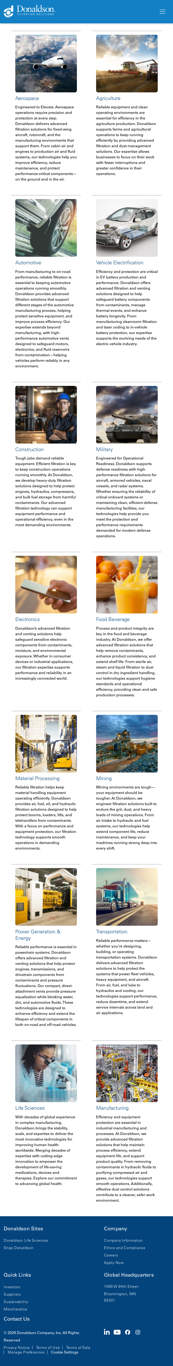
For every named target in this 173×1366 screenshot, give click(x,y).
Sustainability (16, 1301)
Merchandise (15, 1309)
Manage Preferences (26, 1352)
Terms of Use (48, 1347)
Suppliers (12, 1294)
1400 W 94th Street (121, 1286)
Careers (111, 1255)
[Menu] (162, 12)
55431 (109, 1300)
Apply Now (114, 1262)
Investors (12, 1287)
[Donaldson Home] (79, 11)
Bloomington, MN (120, 1293)
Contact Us (17, 1319)
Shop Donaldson (19, 1248)
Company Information (123, 1240)
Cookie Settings (64, 1352)
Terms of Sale (78, 1347)
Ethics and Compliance (124, 1248)
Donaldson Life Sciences (26, 1240)
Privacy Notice (17, 1347)
